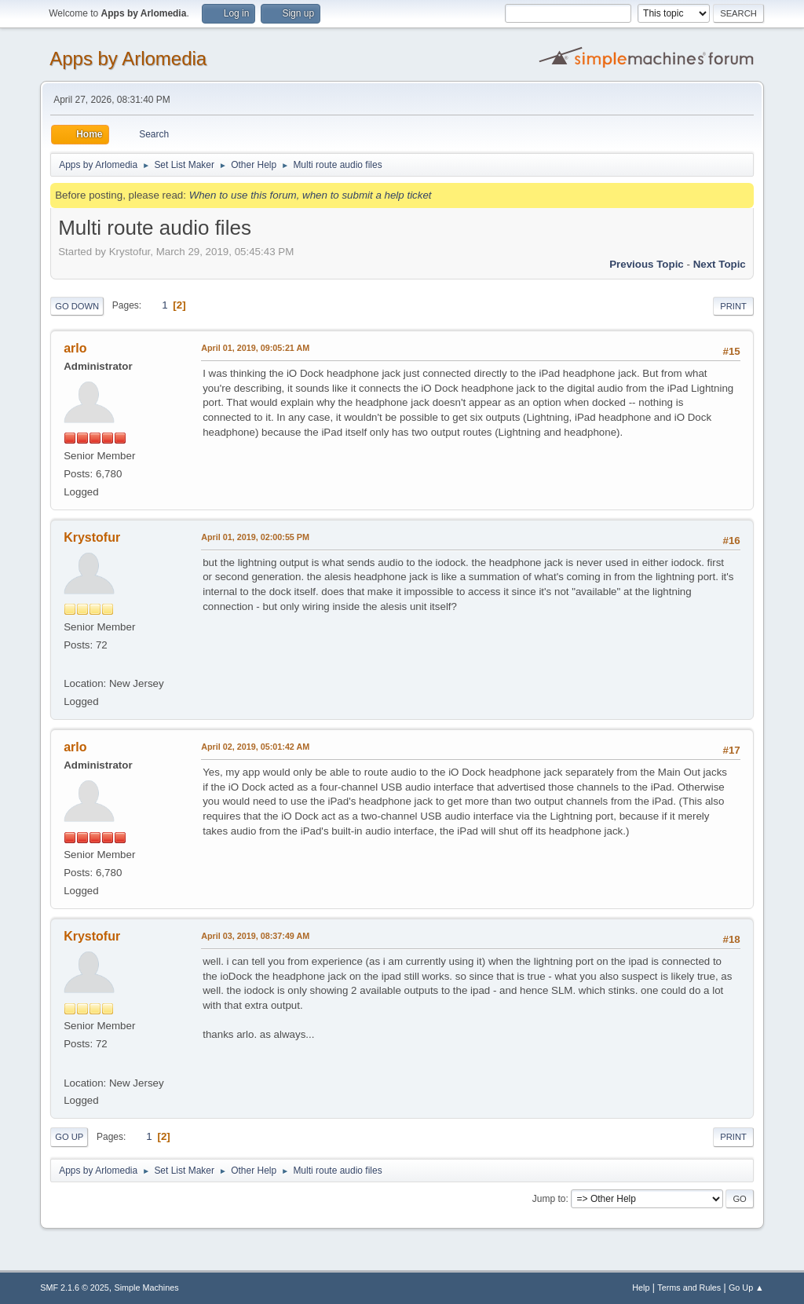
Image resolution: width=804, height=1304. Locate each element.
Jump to (549, 1198)
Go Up (69, 1136)
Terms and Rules (689, 1287)
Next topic (719, 264)
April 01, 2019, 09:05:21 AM (255, 347)
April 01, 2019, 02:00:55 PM (255, 537)
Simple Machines (147, 1287)
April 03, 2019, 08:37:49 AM (255, 936)
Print (733, 306)
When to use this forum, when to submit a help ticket (310, 195)
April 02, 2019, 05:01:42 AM (255, 746)
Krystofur (92, 537)
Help (640, 1287)
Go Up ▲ (746, 1287)
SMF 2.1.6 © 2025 (74, 1287)
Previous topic (646, 264)
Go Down (77, 306)
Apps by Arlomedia (127, 58)
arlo (75, 348)
